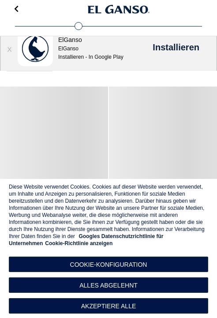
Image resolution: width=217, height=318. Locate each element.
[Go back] (16, 9)
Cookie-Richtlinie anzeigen (78, 243)
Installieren (176, 47)
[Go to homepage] (119, 9)
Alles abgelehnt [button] (108, 285)
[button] (108, 264)
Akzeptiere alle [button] (108, 306)
